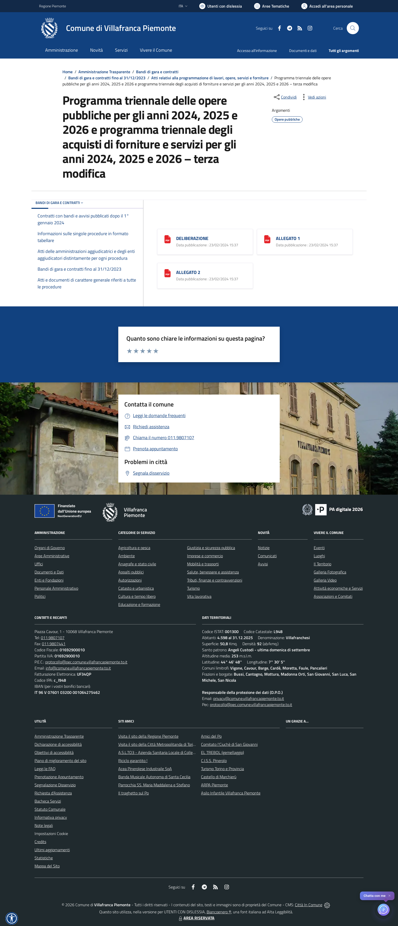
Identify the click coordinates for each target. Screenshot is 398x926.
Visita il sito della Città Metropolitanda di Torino (157, 744)
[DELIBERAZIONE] (167, 238)
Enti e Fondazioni (49, 580)
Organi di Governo (50, 548)
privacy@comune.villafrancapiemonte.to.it (248, 698)
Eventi (319, 548)
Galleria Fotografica (330, 572)
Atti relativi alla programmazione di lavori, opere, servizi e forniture (210, 78)
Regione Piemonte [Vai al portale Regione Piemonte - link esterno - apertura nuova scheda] (52, 6)
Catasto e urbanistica (136, 588)
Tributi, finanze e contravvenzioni (214, 580)
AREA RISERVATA (195, 918)
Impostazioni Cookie (51, 833)
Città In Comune (308, 905)
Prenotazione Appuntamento (59, 777)
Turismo (193, 588)
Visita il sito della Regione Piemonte (148, 736)
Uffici (39, 564)
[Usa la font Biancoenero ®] (220, 6)
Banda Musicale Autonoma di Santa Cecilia (154, 777)
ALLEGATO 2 (188, 272)
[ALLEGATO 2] (167, 272)
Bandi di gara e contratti (157, 72)
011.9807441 (53, 644)
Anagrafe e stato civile (137, 564)
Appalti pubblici (131, 572)
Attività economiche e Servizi (338, 588)
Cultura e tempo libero (137, 596)
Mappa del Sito (47, 866)
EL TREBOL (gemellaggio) (222, 752)
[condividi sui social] (285, 97)
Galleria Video (325, 580)
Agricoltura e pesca (134, 548)
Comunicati (267, 556)
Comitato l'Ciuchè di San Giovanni (229, 744)
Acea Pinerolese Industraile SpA (145, 769)
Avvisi (263, 564)
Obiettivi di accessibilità (54, 752)
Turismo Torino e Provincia (222, 769)
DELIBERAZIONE (192, 238)
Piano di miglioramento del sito (60, 760)
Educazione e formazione (139, 604)
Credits (40, 842)
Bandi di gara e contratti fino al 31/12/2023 (106, 78)
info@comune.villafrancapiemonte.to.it (78, 668)
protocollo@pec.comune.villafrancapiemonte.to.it (86, 662)
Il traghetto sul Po (133, 793)
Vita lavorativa (199, 596)
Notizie (264, 548)
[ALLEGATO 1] (267, 238)
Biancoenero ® (219, 912)
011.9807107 (52, 638)
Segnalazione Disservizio (55, 785)
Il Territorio (322, 564)
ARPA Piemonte (214, 785)
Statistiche (44, 858)
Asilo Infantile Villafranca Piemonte (230, 793)
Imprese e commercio (205, 556)
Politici (40, 596)
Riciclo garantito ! (132, 760)
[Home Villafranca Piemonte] (107, 28)
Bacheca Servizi (48, 801)
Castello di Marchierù (218, 777)
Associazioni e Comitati (333, 596)
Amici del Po (211, 736)
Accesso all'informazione (257, 50)
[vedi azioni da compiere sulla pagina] (313, 97)
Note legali (44, 825)
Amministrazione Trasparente (104, 72)
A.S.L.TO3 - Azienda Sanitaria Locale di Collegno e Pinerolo (167, 752)
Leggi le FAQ (45, 769)
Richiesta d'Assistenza (53, 793)
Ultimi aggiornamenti (52, 850)
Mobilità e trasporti (203, 564)
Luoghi (319, 556)
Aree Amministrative (52, 556)
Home (67, 72)
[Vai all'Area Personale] (327, 6)
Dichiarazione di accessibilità (58, 744)
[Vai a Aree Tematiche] (271, 6)
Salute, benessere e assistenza (213, 572)
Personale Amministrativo (56, 588)
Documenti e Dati (49, 572)
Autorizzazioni (130, 580)
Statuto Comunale (50, 809)
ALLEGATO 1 (288, 238)
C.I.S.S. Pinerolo (214, 760)
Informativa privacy (51, 817)
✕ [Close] (389, 895)
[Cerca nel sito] (353, 28)
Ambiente (126, 556)
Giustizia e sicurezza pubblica (211, 548)
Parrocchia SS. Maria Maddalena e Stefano (154, 785)
